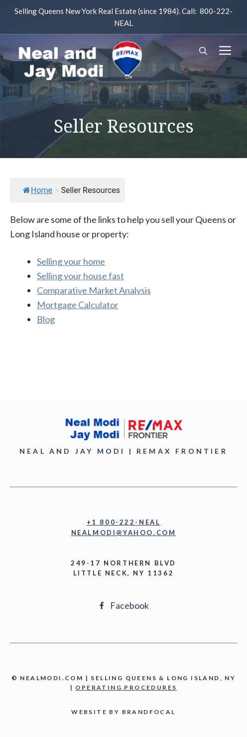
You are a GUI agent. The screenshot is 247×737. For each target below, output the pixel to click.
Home (37, 190)
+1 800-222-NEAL (124, 522)
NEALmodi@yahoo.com (123, 533)
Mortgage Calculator (78, 304)
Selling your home (71, 261)
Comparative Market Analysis (94, 290)
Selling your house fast (80, 275)
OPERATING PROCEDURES (126, 687)
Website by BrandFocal (123, 712)
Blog (46, 319)
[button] (203, 51)
